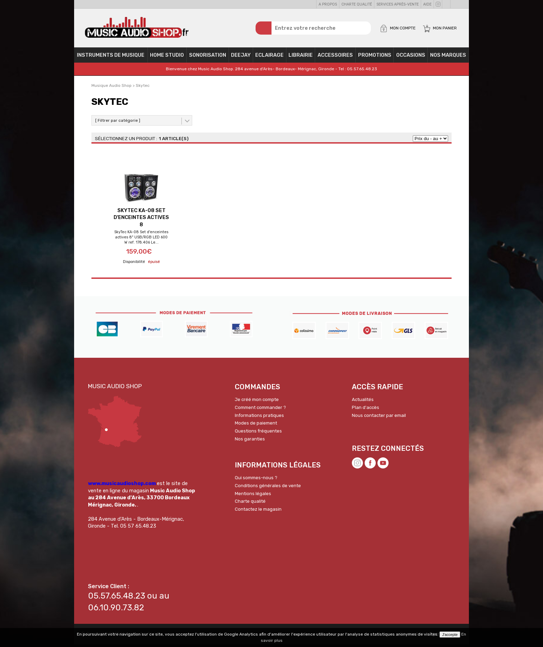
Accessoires (335, 57)
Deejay (241, 57)
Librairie (300, 57)
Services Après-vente (397, 4)
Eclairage (269, 57)
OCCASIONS (410, 57)
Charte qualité (356, 4)
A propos (328, 4)
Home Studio (167, 57)
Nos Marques (448, 57)
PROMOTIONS (374, 57)
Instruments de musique (110, 57)
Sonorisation (207, 57)
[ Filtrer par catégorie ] (117, 122)
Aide (427, 4)
